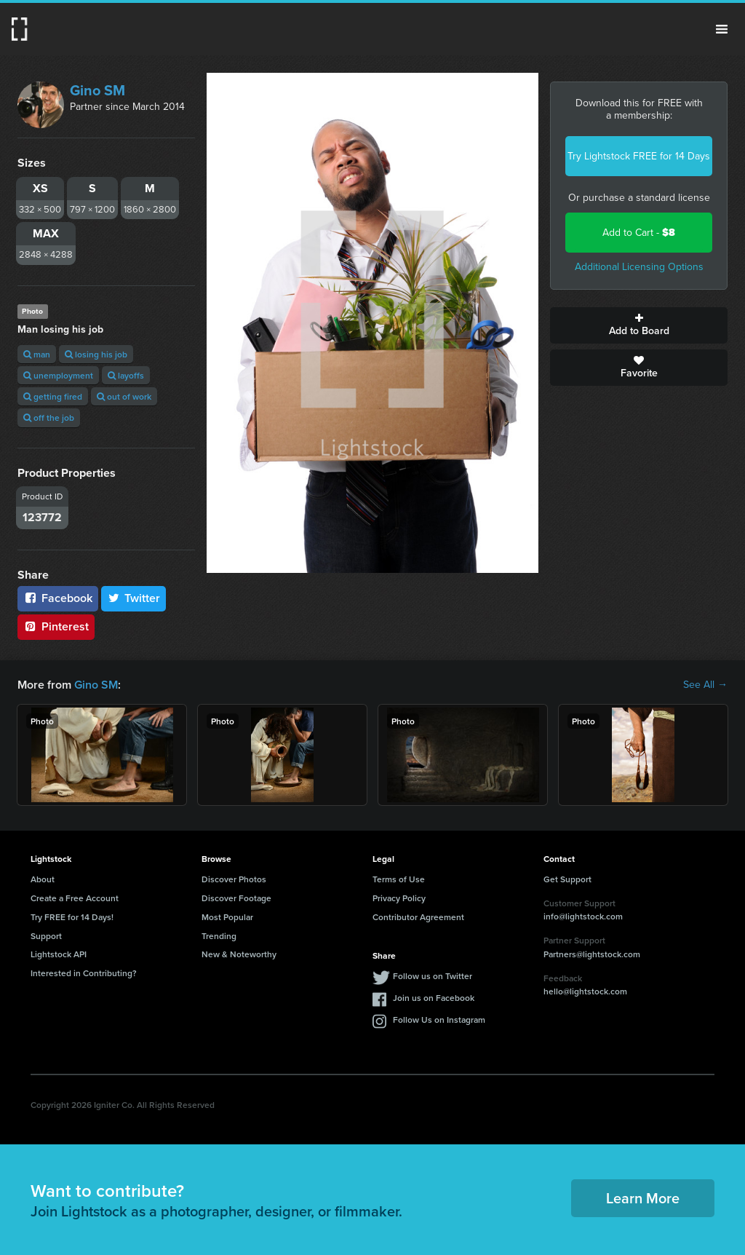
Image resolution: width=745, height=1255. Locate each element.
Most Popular (227, 917)
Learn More (643, 1197)
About (43, 879)
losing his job (96, 354)
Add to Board (638, 325)
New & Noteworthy (239, 954)
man (36, 354)
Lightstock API (59, 954)
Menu (721, 29)
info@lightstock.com (583, 916)
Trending (219, 936)
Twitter (134, 598)
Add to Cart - (638, 232)
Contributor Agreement (418, 917)
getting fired (52, 396)
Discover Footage (236, 898)
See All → (705, 685)
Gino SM (97, 90)
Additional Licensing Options (639, 266)
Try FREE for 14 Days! (72, 917)
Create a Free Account (75, 898)
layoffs (126, 375)
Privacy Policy (399, 898)
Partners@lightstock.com (591, 954)
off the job (48, 417)
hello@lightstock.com (585, 991)
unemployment (58, 375)
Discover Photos (234, 879)
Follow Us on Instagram (439, 1019)
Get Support (567, 879)
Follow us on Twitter (432, 976)
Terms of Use (398, 879)
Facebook (57, 598)
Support (46, 936)
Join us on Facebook (433, 997)
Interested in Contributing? (84, 973)
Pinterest (56, 626)
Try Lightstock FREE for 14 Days (638, 156)
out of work (124, 396)
